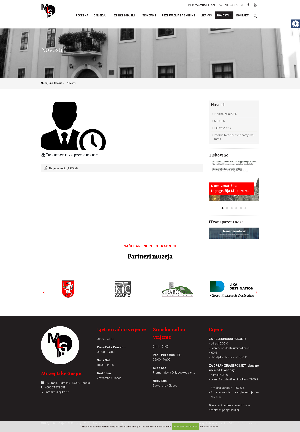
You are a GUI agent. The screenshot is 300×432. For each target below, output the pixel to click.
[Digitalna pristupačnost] (295, 23)
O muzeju (100, 15)
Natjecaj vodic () (63, 168)
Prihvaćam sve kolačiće (185, 426)
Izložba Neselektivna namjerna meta (234, 136)
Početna (82, 15)
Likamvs (206, 15)
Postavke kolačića (209, 426)
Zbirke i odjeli (124, 15)
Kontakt (242, 15)
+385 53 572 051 (233, 4)
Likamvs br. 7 (222, 128)
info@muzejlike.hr (203, 4)
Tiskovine (149, 15)
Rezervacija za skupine (178, 15)
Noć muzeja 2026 (225, 113)
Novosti (223, 15)
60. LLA (219, 120)
